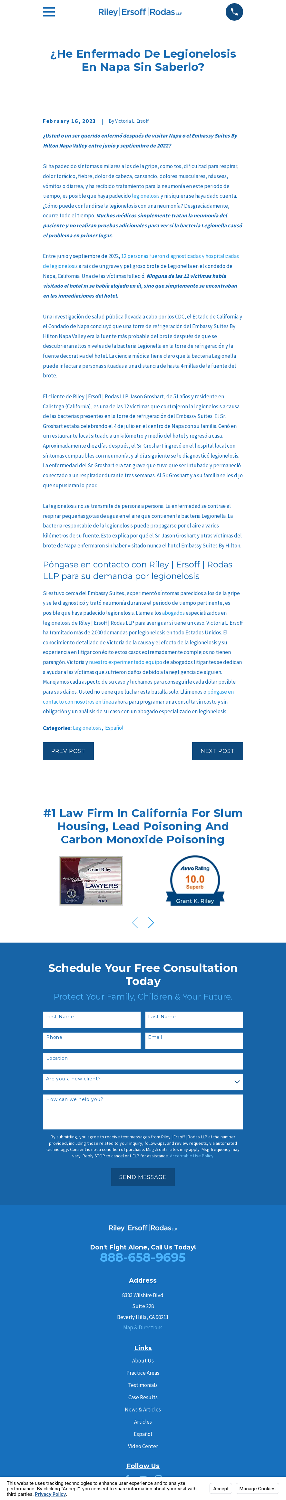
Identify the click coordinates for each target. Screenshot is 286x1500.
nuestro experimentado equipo (125, 662)
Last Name (162, 1017)
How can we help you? (75, 1099)
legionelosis (146, 195)
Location (57, 1058)
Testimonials (143, 1385)
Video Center (143, 1446)
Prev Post (68, 751)
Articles (143, 1421)
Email (155, 1037)
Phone (54, 1037)
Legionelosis (87, 727)
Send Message (142, 1177)
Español (114, 727)
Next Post (218, 751)
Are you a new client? (73, 1079)
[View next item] (151, 922)
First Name (60, 1017)
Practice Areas (142, 1372)
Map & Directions (143, 1327)
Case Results (143, 1397)
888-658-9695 (143, 1257)
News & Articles (143, 1409)
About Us (143, 1360)
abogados (173, 612)
